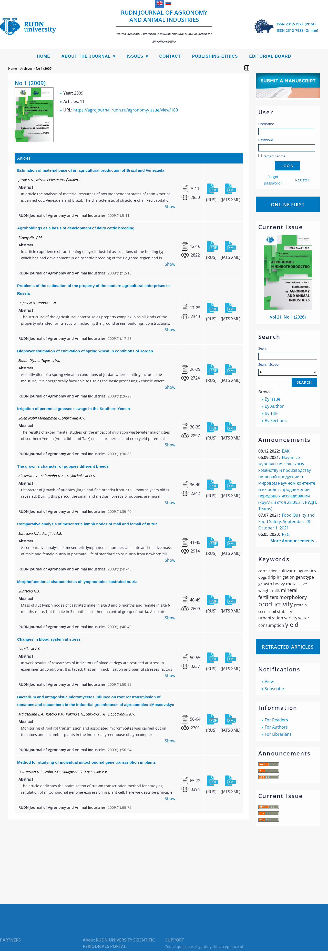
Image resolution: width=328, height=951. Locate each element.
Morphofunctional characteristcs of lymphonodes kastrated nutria (77, 581)
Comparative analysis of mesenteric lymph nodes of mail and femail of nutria (87, 524)
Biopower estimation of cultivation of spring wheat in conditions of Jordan (85, 351)
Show (170, 206)
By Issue (272, 399)
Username (266, 123)
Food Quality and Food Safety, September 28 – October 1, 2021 (286, 521)
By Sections (276, 420)
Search (263, 348)
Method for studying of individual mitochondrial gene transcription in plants (86, 762)
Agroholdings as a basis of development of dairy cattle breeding (76, 228)
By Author (274, 406)
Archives (26, 68)
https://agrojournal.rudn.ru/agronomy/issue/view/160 (125, 110)
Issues (135, 56)
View (269, 681)
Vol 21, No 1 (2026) (288, 317)
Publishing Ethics (215, 56)
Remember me (274, 156)
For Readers (276, 720)
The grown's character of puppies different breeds (63, 466)
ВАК (286, 451)
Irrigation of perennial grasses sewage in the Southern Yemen (73, 408)
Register (302, 180)
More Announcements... (293, 541)
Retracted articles (288, 647)
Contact (170, 56)
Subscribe (274, 688)
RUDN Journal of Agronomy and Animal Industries (164, 25)
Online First (288, 204)
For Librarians (278, 734)
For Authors (276, 727)
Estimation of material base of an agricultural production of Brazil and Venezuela (90, 170)
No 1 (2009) (44, 68)
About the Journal (86, 56)
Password (265, 140)
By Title (272, 413)
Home (43, 56)
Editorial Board (270, 56)
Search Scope (287, 369)
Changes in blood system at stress (49, 639)
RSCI (286, 534)
